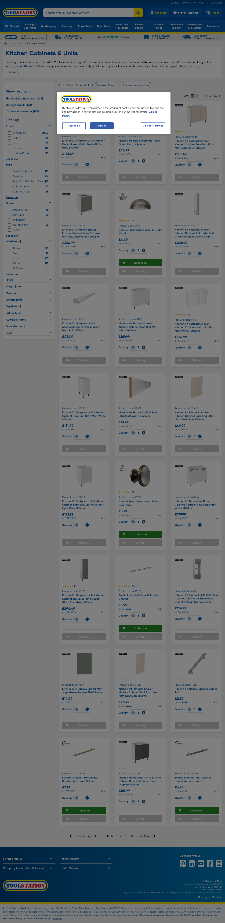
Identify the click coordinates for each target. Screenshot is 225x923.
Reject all (74, 125)
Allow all (102, 125)
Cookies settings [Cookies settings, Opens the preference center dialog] (153, 125)
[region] (113, 113)
